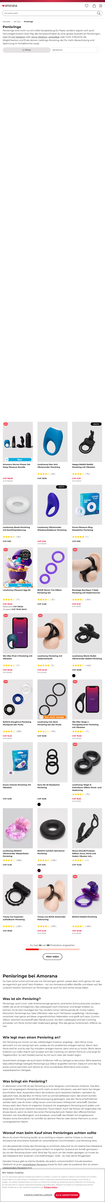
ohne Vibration (39, 37)
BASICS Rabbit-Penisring (84, 917)
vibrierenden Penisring (15, 1167)
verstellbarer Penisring (35, 1164)
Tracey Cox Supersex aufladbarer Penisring (14, 918)
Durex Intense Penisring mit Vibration (17, 786)
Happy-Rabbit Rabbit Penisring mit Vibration (83, 465)
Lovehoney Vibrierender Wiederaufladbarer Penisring (51, 528)
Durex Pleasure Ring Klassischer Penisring (82, 528)
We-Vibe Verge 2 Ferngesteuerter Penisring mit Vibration (85, 725)
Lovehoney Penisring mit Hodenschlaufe (49, 657)
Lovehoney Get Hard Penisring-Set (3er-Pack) (49, 723)
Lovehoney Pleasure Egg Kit (17, 590)
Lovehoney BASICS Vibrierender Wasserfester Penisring (16, 853)
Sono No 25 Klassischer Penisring (48, 786)
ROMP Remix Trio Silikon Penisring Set (49, 591)
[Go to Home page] (9, 6)
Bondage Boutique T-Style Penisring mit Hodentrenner (86, 591)
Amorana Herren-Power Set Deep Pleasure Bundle (16, 465)
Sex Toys (17, 22)
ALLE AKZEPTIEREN (67, 1195)
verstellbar (54, 37)
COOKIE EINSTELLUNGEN (38, 1195)
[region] (52, 1185)
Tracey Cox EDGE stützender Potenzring (51, 918)
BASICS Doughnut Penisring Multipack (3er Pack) (17, 723)
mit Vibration (18, 37)
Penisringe (28, 22)
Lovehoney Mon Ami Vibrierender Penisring (48, 465)
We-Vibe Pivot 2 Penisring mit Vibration (17, 657)
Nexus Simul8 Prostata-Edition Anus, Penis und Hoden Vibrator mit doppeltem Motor (84, 854)
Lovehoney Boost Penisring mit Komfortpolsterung (16, 528)
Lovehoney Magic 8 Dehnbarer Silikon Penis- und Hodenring (86, 787)
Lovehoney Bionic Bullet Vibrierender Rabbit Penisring (87, 657)
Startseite (6, 22)
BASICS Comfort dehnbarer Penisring (51, 852)
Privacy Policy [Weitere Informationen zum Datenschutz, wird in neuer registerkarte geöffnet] (50, 1187)
